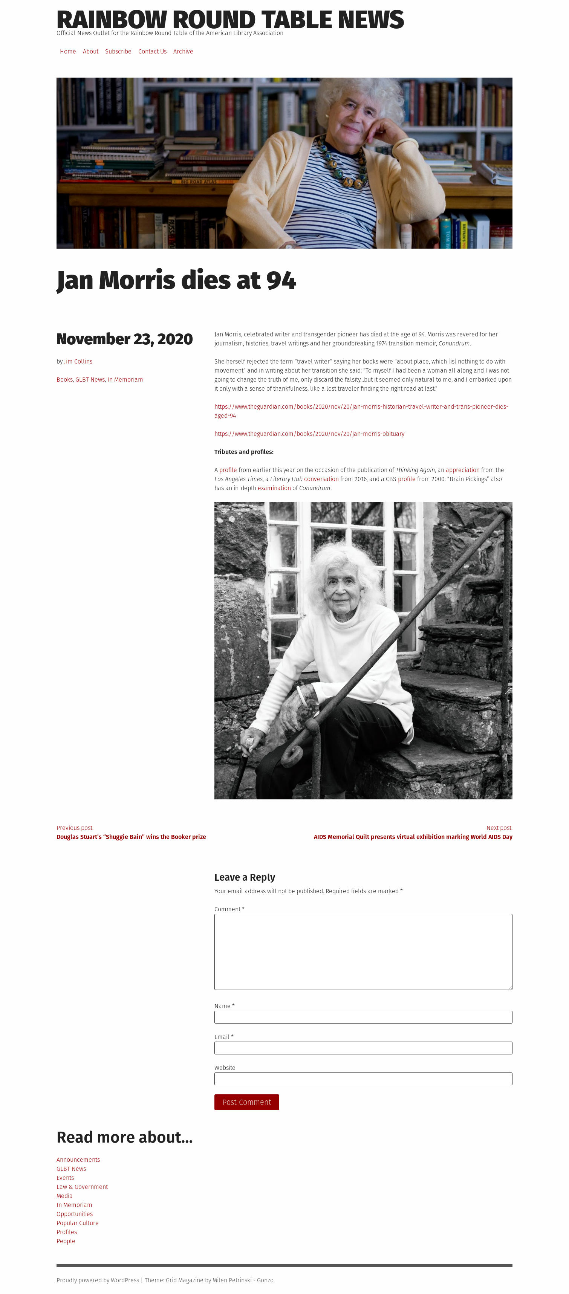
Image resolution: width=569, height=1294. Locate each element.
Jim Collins (78, 361)
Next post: (398, 833)
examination (274, 488)
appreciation (463, 470)
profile (228, 470)
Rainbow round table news (230, 19)
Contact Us (152, 51)
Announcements (78, 1159)
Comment (229, 909)
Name (224, 1006)
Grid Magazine (184, 1280)
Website (225, 1067)
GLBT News (90, 379)
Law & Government (82, 1186)
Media (65, 1195)
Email (224, 1036)
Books (65, 379)
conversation (321, 479)
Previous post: (170, 833)
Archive (183, 51)
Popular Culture (78, 1223)
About (90, 51)
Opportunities (75, 1214)
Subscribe (118, 51)
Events (65, 1177)
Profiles (67, 1232)
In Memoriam (125, 379)
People (66, 1241)
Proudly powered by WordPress (98, 1280)
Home (68, 51)
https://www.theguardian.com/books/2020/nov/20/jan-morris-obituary (309, 433)
